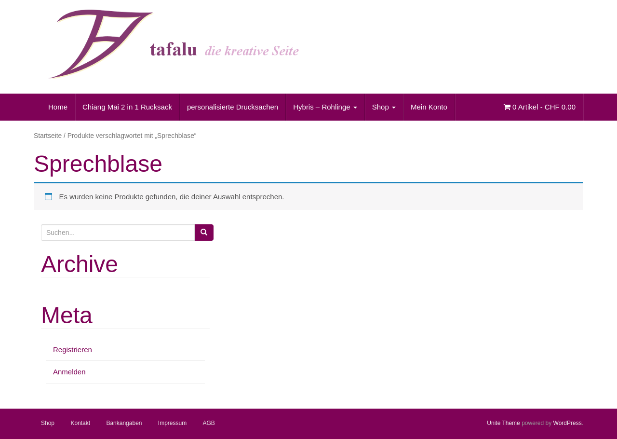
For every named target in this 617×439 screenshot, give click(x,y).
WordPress (567, 423)
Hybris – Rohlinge (325, 107)
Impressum (172, 423)
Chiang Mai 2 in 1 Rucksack (127, 107)
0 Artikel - (540, 107)
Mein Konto (429, 107)
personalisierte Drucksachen (232, 107)
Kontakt (80, 423)
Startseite (48, 135)
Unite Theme (503, 423)
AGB (209, 423)
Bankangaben (124, 423)
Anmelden (69, 372)
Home (57, 107)
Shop (384, 107)
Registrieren (72, 349)
